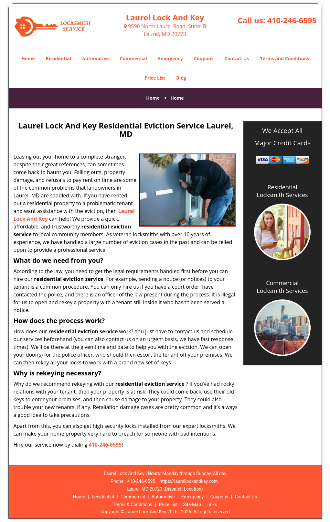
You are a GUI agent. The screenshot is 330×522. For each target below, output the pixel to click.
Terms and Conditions (284, 58)
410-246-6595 (292, 20)
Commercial (133, 58)
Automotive (95, 58)
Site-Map (192, 504)
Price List (154, 78)
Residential (58, 58)
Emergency (170, 58)
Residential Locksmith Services (282, 191)
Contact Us (237, 58)
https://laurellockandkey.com (189, 481)
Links (212, 504)
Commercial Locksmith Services (282, 286)
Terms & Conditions (132, 504)
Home (28, 58)
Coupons (203, 58)
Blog (181, 78)
